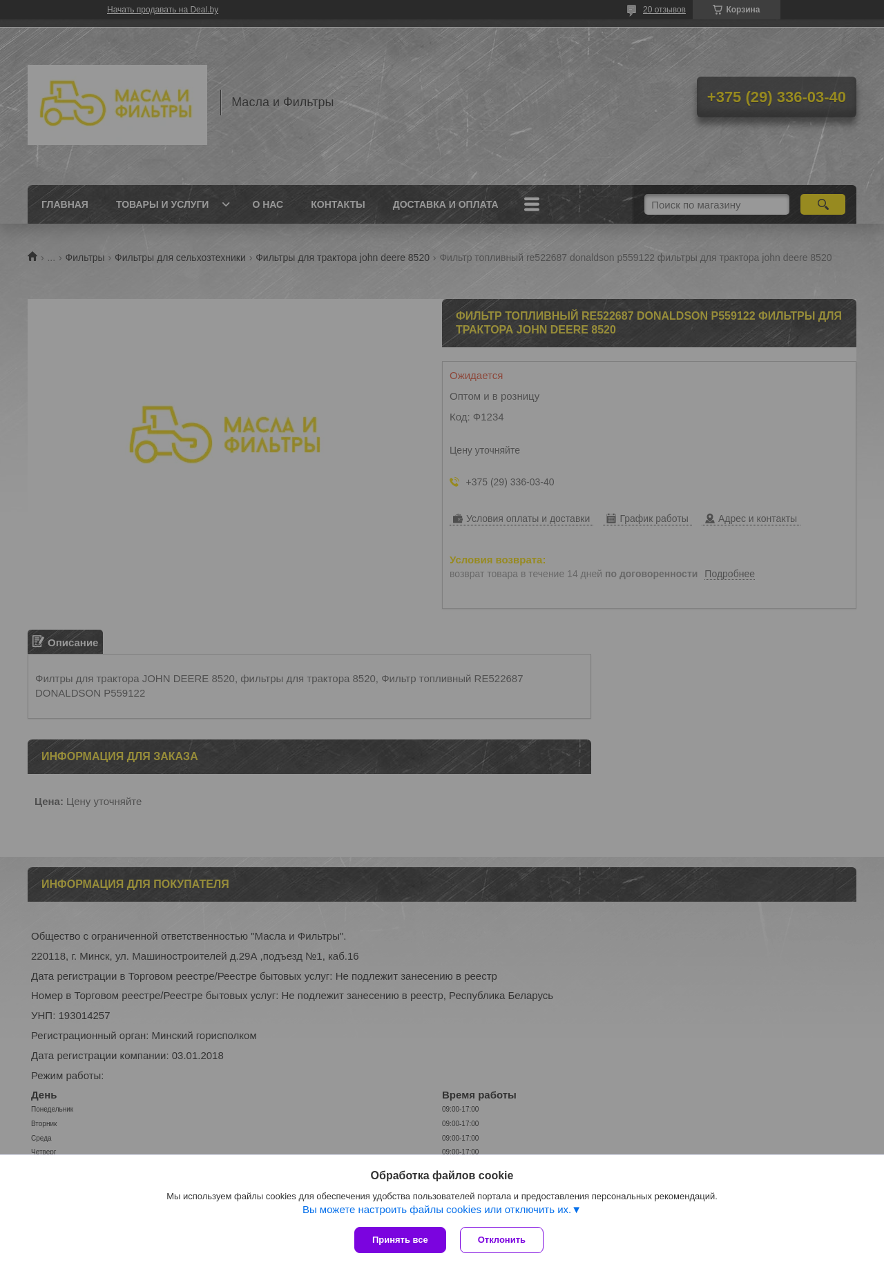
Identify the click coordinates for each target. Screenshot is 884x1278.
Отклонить (502, 1240)
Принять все (400, 1240)
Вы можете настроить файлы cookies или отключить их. (436, 1209)
